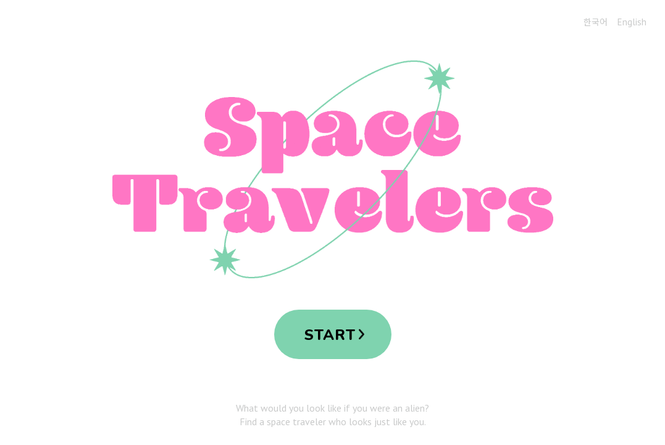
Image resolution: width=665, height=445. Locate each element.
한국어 (595, 21)
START (330, 335)
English (631, 22)
